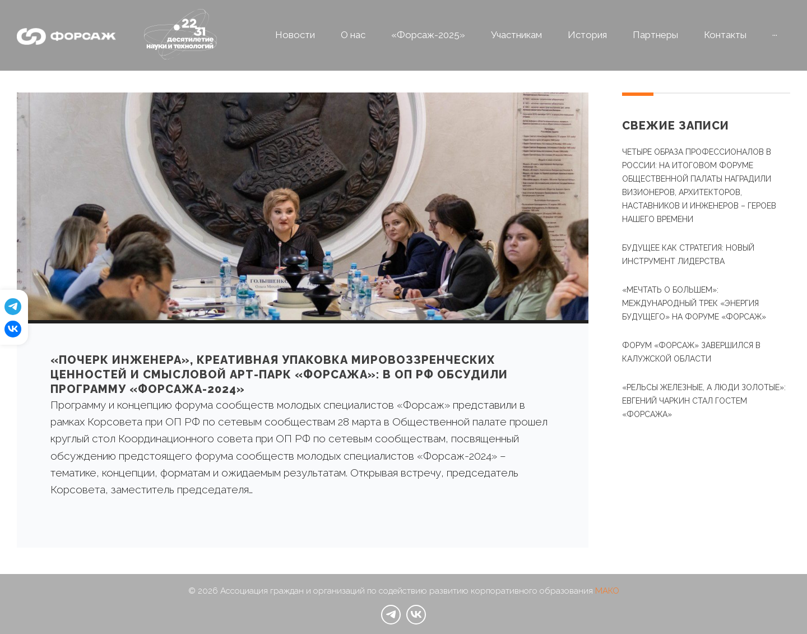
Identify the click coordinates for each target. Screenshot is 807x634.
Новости (295, 34)
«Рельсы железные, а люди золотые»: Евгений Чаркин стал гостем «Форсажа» (704, 401)
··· (774, 34)
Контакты (725, 34)
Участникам (516, 34)
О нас (353, 34)
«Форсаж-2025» (428, 34)
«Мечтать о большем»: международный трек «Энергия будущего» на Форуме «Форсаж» (694, 303)
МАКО (607, 591)
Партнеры (655, 34)
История (587, 34)
